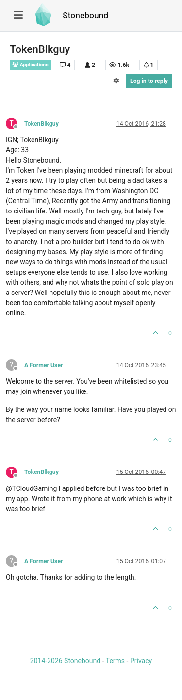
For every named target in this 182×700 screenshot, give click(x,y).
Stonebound (85, 15)
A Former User (43, 365)
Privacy (141, 661)
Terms (115, 661)
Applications (30, 65)
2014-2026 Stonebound (65, 661)
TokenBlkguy (41, 123)
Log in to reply (149, 81)
